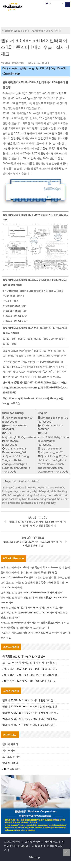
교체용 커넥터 (53, 30)
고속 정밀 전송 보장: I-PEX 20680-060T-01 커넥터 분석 (32, 592)
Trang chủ (36, 30)
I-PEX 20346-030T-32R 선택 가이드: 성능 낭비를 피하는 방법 (35, 577)
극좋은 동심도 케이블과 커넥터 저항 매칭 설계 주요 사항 (32, 607)
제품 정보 (37, 846)
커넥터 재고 (51, 841)
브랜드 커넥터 (12, 841)
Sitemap (34, 857)
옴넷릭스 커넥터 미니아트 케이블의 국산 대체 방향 (29, 572)
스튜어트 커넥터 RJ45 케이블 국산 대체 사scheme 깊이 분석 (35, 567)
